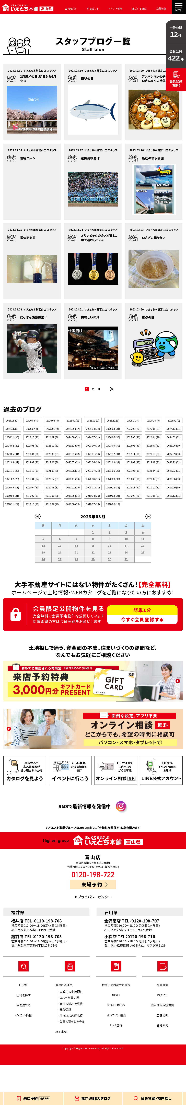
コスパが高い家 (69, 1037)
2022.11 (133, 470)
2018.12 (174, 530)
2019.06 (52, 530)
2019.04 (93, 530)
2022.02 (133, 482)
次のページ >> (111, 389)
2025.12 (113, 422)
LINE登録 (116, 1065)
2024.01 (32, 458)
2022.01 (153, 482)
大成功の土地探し (71, 1031)
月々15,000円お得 (71, 1055)
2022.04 (93, 482)
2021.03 (174, 494)
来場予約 (94, 924)
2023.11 (72, 458)
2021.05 (133, 494)
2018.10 (32, 542)
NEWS (116, 1035)
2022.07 (32, 482)
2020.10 (93, 506)
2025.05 (72, 434)
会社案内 (165, 8)
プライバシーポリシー (95, 937)
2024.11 (12, 446)
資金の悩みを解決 (71, 1043)
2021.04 (153, 494)
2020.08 (133, 506)
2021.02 (12, 506)
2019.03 (113, 530)
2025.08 (12, 434)
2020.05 (12, 518)
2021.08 (72, 494)
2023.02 (72, 470)
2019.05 (72, 530)
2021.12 (174, 482)
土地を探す (66, 8)
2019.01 (153, 530)
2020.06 (174, 506)
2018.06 (113, 542)
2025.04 (93, 434)
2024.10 (32, 446)
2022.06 (52, 482)
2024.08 (72, 446)
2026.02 (72, 422)
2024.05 (133, 446)
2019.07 (32, 530)
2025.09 (174, 422)
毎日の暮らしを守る (72, 1061)
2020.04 (32, 518)
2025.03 (113, 434)
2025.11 (133, 422)
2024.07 (93, 446)
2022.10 (153, 470)
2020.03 (52, 518)
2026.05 (12, 422)
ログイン (162, 1035)
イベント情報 (106, 8)
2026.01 (93, 422)
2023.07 (153, 458)
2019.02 (133, 530)
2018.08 (72, 542)
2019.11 (133, 518)
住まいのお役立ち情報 (116, 1025)
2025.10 (153, 422)
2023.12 (52, 458)
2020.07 (153, 506)
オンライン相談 (116, 1055)
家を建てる (86, 8)
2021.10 (32, 494)
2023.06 (174, 458)
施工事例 (61, 1071)
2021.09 (52, 494)
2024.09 (52, 446)
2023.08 (133, 458)
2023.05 (12, 470)
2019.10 (153, 518)
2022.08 (12, 482)
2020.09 (113, 506)
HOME (23, 1025)
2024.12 (174, 434)
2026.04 (32, 422)
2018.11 (12, 542)
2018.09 (52, 542)
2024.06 (113, 446)
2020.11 (72, 506)
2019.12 (113, 518)
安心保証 (65, 1049)
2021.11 (12, 494)
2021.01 (32, 506)
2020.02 (72, 518)
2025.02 (133, 434)
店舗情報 (148, 8)
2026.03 (52, 422)
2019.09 (174, 518)
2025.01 (153, 434)
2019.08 (12, 530)
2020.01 (93, 518)
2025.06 (52, 434)
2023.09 (113, 458)
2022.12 (113, 470)
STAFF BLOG (116, 1045)
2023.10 (93, 458)
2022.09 (174, 470)
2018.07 (93, 542)
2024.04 (153, 446)
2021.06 (113, 494)
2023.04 (32, 470)
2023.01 (93, 470)
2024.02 (12, 458)
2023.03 (52, 470)
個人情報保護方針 (162, 1045)
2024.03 (174, 446)
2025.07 (32, 434)
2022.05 (72, 482)
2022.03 (113, 482)
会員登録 (162, 1025)
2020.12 (52, 506)
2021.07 (93, 494)
